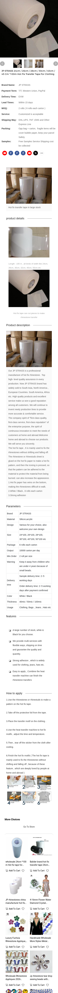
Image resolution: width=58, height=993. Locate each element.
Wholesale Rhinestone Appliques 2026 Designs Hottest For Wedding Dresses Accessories (16, 979)
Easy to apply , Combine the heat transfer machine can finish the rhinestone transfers (29, 676)
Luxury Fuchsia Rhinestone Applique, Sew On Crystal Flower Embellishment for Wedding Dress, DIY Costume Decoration (16, 940)
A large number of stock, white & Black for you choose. (28, 633)
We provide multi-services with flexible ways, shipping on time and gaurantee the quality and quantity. (27, 648)
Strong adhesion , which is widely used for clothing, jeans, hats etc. (29, 663)
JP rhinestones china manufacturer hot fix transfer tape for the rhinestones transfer (16, 902)
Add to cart (14, 871)
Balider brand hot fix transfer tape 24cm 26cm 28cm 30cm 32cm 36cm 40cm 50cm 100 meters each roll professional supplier (41, 864)
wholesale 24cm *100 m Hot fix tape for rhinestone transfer (16, 864)
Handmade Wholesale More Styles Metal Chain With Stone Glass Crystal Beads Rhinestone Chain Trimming (41, 940)
